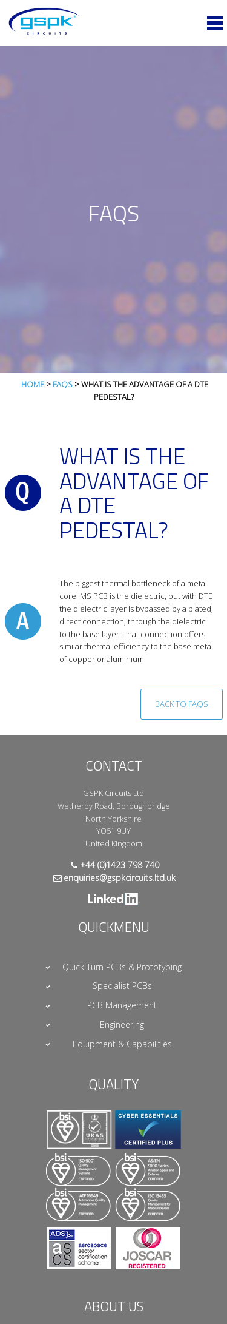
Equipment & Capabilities (122, 1044)
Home (32, 384)
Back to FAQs (181, 703)
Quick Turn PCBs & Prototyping (122, 967)
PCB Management (122, 1005)
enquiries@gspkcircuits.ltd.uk (120, 877)
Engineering (122, 1024)
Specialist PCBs (122, 985)
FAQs (63, 384)
